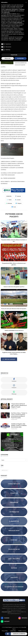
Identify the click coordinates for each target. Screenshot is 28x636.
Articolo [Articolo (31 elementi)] (4, 470)
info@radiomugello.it (7, 611)
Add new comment (9, 359)
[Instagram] (22, 618)
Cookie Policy (13, 630)
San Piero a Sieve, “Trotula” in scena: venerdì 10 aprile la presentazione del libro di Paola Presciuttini (19, 415)
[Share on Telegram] (18, 203)
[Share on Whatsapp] (9, 203)
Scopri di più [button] (14, 54)
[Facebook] (5, 618)
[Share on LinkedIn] (18, 199)
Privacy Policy (5, 630)
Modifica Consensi (22, 630)
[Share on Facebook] (18, 196)
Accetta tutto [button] (20, 58)
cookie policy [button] (7, 12)
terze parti (3, 15)
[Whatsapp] (5, 621)
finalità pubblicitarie (17, 22)
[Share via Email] (13, 206)
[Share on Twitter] (9, 199)
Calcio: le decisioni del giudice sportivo (14, 286)
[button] (26, 2)
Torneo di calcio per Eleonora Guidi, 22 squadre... (14, 308)
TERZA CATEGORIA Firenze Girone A (14, 330)
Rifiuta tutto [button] (8, 58)
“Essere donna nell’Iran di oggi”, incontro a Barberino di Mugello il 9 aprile (19, 405)
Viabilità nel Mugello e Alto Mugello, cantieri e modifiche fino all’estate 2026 (19, 425)
